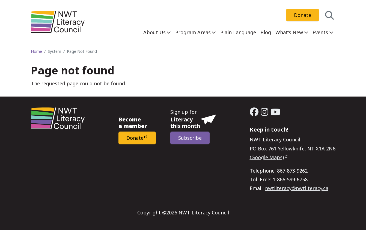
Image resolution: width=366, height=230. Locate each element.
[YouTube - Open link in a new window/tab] (275, 111)
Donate (302, 15)
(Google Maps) (267, 157)
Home (36, 51)
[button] (329, 15)
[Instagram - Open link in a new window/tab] (264, 111)
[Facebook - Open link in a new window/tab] (254, 111)
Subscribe (190, 138)
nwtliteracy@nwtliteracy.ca (296, 188)
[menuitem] (157, 32)
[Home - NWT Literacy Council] (58, 22)
